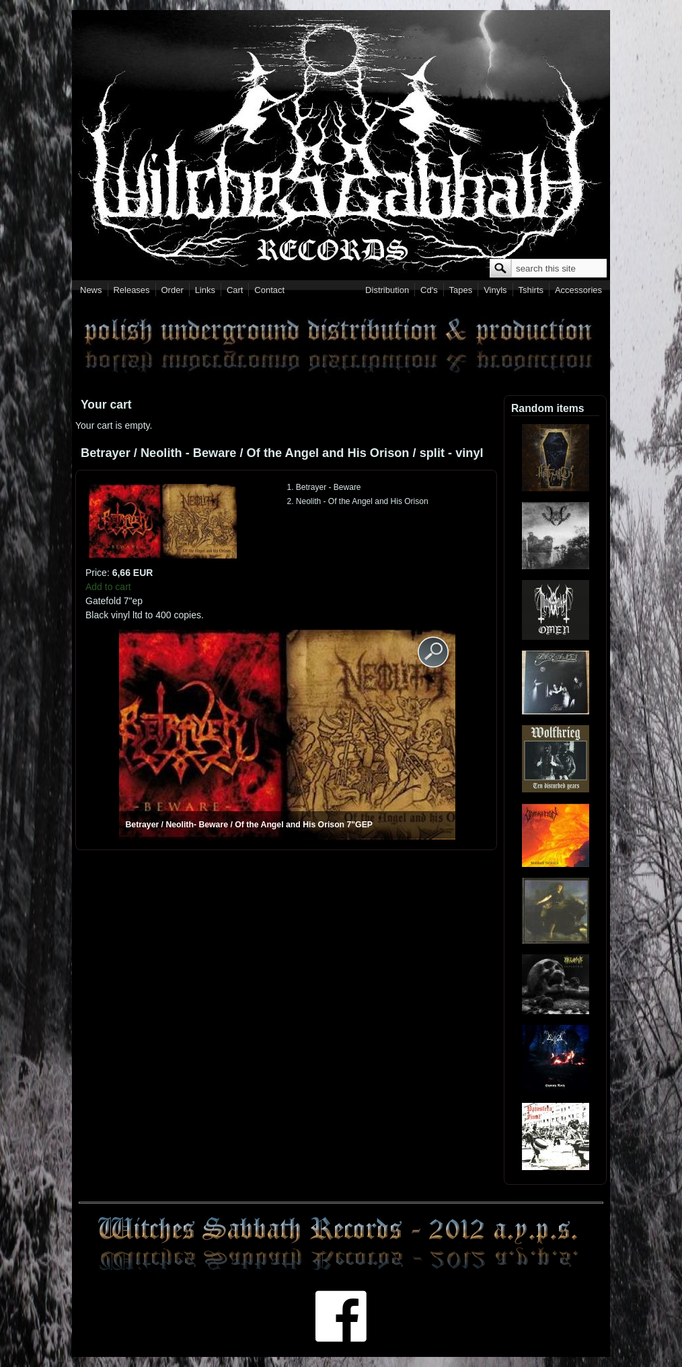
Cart (235, 290)
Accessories (578, 290)
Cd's (429, 290)
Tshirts (530, 290)
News (91, 290)
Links (205, 290)
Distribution (387, 290)
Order (172, 290)
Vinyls (495, 290)
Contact (269, 290)
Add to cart (108, 586)
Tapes (461, 290)
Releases (131, 290)
